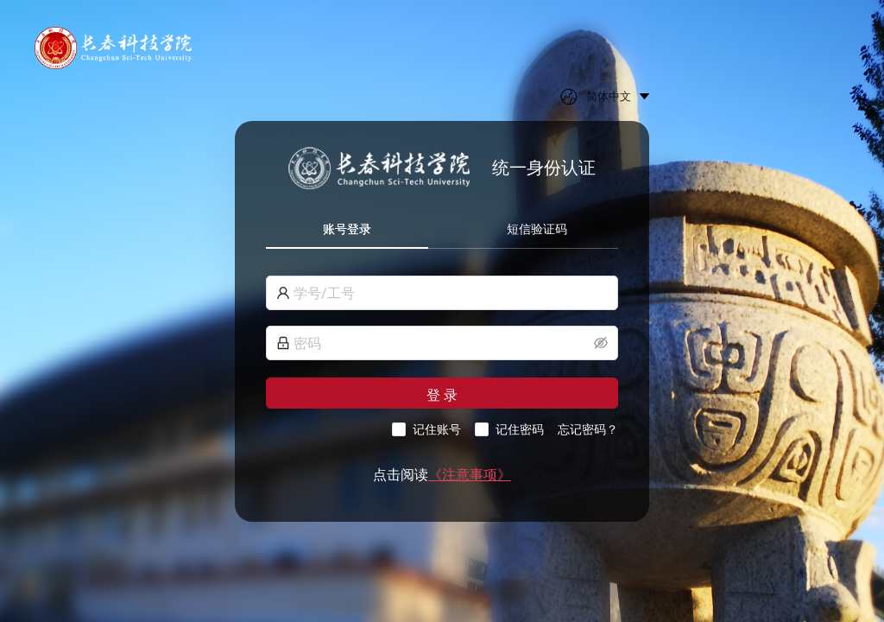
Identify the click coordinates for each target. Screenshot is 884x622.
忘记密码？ (588, 429)
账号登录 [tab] (347, 229)
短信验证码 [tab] (537, 229)
